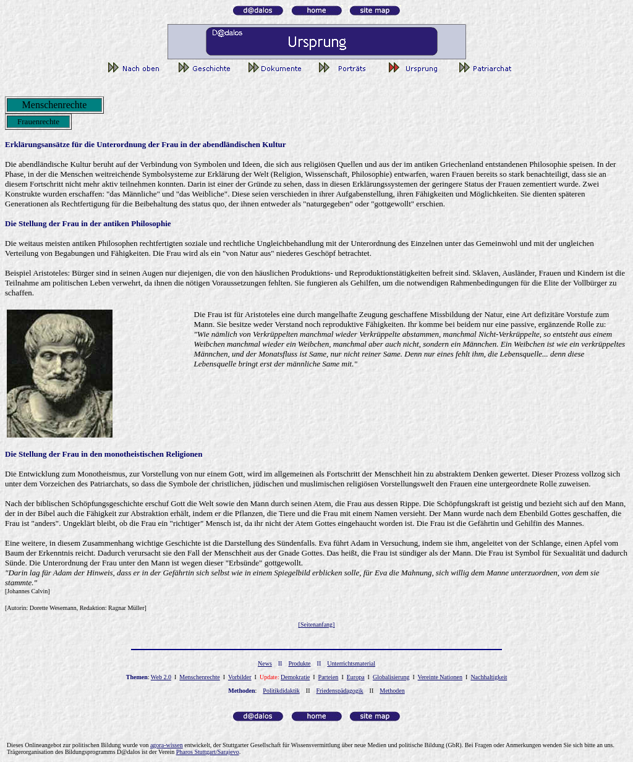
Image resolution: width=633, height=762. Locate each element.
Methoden (392, 690)
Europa (356, 677)
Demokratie (295, 677)
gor (166, 745)
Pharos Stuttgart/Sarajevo (207, 751)
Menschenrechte (199, 677)
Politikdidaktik (281, 690)
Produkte (299, 663)
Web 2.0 (161, 677)
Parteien (328, 677)
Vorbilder (240, 677)
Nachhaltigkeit (488, 677)
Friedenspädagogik (339, 690)
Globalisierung (391, 677)
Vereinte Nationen (440, 677)
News (265, 663)
